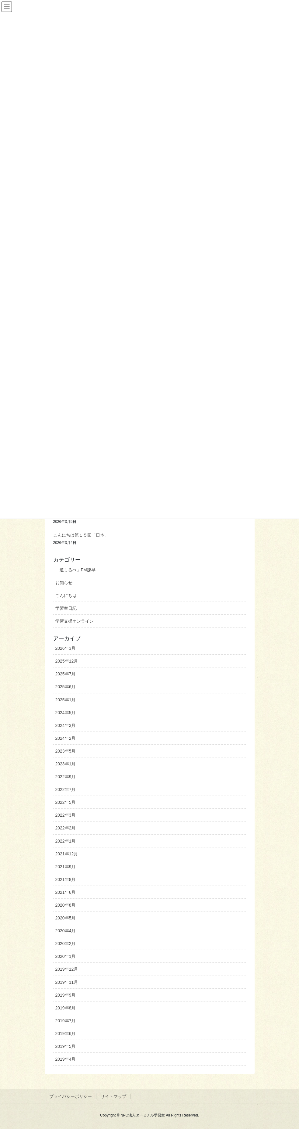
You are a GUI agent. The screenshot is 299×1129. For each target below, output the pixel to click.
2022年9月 (65, 776)
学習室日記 (66, 608)
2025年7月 (65, 673)
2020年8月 (65, 905)
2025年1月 (65, 699)
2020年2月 (65, 943)
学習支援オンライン (74, 621)
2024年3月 (65, 725)
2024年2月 (65, 738)
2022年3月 (65, 815)
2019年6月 (65, 1033)
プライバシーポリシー (70, 1096)
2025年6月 (65, 686)
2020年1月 (65, 956)
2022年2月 (65, 827)
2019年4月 (65, 1059)
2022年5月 (65, 802)
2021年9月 (65, 866)
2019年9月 (65, 995)
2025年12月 (66, 661)
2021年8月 (65, 879)
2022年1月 (65, 841)
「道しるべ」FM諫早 (75, 569)
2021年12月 (66, 853)
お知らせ (63, 582)
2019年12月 (66, 969)
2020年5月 (65, 917)
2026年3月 (65, 648)
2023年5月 (65, 751)
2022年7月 (65, 789)
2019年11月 (66, 982)
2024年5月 (65, 712)
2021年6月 (65, 892)
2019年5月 (65, 1046)
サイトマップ (113, 1096)
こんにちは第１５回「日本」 (81, 535)
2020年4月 (65, 930)
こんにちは (66, 595)
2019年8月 (65, 1007)
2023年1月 (65, 763)
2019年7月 (65, 1020)
